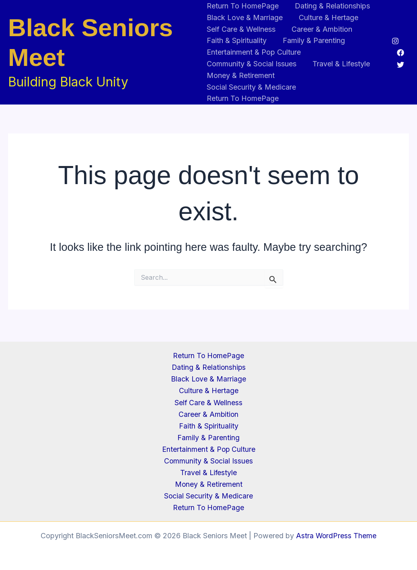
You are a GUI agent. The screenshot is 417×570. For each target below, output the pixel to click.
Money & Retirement (241, 75)
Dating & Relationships (330, 6)
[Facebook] (400, 52)
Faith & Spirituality (237, 40)
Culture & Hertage (327, 17)
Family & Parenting (312, 40)
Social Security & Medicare (251, 87)
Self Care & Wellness (241, 29)
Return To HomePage (243, 6)
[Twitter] (400, 64)
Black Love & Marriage (245, 17)
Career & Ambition (320, 29)
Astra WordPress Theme (336, 535)
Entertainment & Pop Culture (254, 52)
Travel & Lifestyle (339, 63)
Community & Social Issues (251, 63)
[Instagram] (395, 41)
